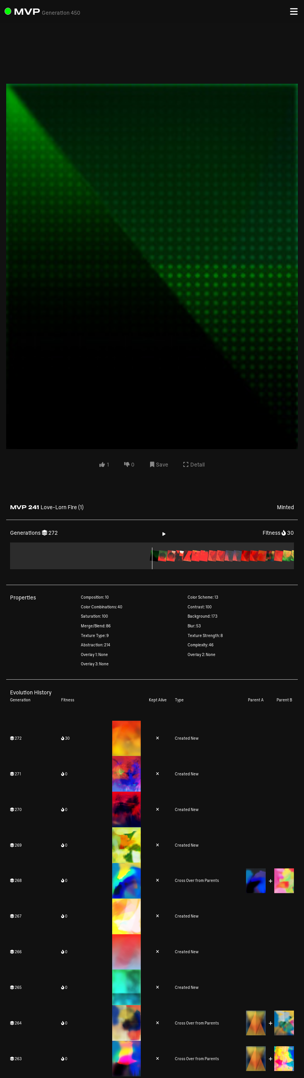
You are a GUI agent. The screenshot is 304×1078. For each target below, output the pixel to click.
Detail (194, 465)
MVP (27, 11)
